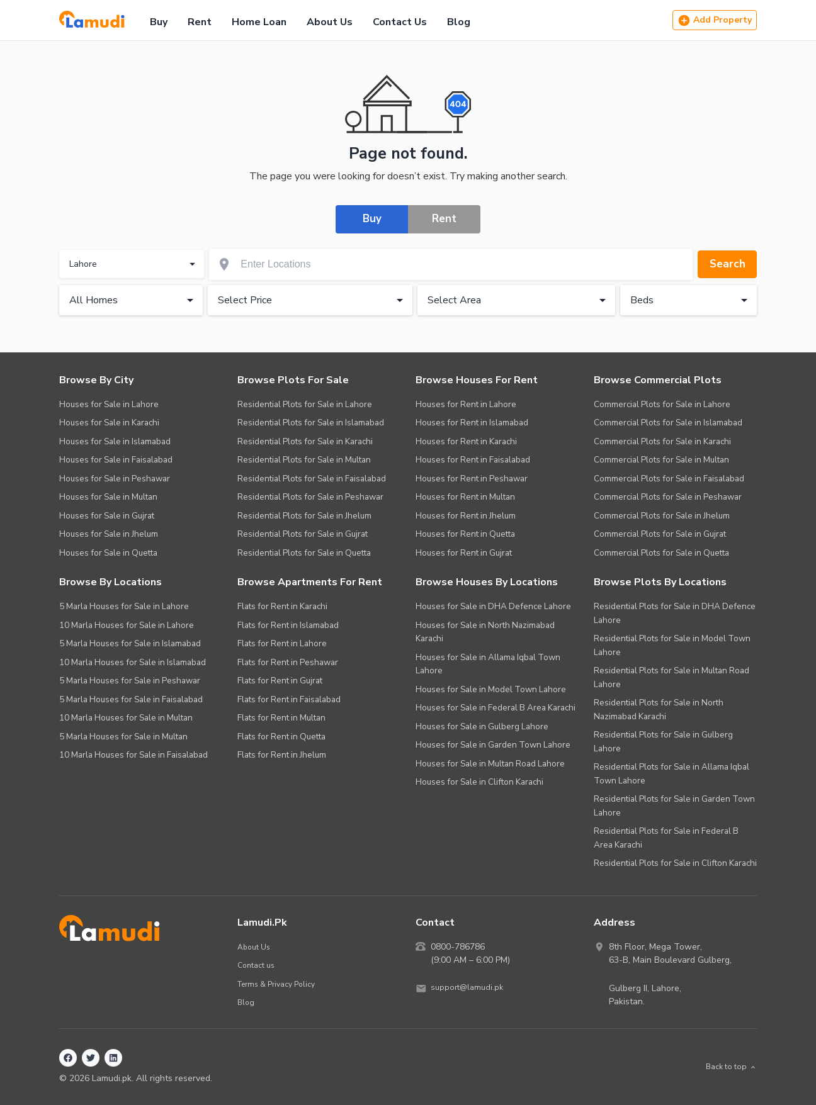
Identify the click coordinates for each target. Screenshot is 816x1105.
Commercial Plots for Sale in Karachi (662, 441)
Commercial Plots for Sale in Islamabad (668, 423)
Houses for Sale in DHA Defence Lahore (493, 606)
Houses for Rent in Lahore (466, 404)
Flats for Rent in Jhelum (281, 755)
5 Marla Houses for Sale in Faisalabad (131, 699)
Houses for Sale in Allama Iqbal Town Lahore (488, 664)
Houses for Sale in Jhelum (108, 534)
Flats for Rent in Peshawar (287, 662)
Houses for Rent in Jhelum (466, 516)
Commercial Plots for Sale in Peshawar (668, 497)
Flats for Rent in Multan (281, 718)
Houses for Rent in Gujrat (464, 553)
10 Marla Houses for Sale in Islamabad (132, 662)
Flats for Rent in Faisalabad (289, 699)
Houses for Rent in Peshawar (472, 479)
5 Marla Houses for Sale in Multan (123, 737)
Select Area (519, 301)
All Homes (133, 301)
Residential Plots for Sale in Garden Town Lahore (674, 806)
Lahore (133, 265)
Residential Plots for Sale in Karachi (305, 441)
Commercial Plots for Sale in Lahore (662, 404)
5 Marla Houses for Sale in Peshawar (129, 681)
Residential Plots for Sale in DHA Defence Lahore (675, 613)
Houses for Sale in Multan (108, 497)
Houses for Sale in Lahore (109, 404)
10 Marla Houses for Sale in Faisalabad (133, 755)
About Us (330, 22)
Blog (458, 22)
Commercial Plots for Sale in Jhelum (662, 516)
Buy (158, 22)
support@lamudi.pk (469, 988)
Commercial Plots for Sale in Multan (661, 460)
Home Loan (259, 22)
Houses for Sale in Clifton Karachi (479, 782)
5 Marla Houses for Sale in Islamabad (130, 643)
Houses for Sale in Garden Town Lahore (493, 745)
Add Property (714, 20)
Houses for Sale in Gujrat (106, 516)
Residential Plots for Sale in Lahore (304, 404)
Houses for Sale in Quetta (108, 553)
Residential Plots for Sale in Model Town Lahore (672, 645)
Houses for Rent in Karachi (466, 441)
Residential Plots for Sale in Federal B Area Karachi (666, 838)
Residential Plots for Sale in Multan (304, 460)
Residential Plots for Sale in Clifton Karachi (675, 863)
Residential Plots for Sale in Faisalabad (311, 479)
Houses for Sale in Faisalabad (116, 460)
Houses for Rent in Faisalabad (473, 460)
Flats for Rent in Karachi (282, 606)
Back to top (728, 1067)
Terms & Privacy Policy (280, 984)
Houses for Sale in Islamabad (115, 441)
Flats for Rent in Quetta (281, 737)
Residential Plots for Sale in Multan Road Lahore (671, 677)
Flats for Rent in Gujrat (279, 681)
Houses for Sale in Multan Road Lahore (490, 764)
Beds (691, 301)
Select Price (312, 301)
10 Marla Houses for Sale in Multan (126, 718)
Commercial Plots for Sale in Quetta (661, 553)
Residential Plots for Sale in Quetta (304, 553)
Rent (200, 22)
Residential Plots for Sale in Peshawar (310, 497)
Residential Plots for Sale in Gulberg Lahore (663, 741)
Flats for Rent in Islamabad (288, 625)
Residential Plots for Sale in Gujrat (302, 534)
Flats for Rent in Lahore (282, 643)
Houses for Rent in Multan (465, 497)
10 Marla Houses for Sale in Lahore (126, 625)
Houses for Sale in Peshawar (114, 479)
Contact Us (400, 22)
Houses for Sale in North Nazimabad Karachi (485, 632)
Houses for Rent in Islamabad (472, 423)
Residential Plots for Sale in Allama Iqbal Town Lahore (671, 774)
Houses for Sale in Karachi (109, 423)
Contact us (257, 965)
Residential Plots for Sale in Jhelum (304, 516)
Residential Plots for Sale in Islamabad (310, 423)
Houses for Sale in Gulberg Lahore (482, 726)
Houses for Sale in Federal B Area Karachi (495, 708)
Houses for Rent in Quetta (465, 534)
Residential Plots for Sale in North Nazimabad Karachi (658, 709)
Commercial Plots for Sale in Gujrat (660, 534)
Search (724, 265)
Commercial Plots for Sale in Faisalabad (669, 479)
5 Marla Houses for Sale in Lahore (124, 606)
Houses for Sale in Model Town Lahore (491, 689)
